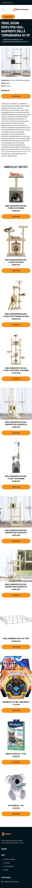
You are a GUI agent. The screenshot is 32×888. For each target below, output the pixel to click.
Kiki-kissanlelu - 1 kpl (16, 805)
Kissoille (12, 80)
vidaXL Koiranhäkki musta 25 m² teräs (16, 638)
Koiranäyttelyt (9, 866)
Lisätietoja (16, 96)
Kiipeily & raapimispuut (22, 80)
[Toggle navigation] (3, 9)
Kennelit (7, 863)
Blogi (6, 870)
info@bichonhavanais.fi (7, 2)
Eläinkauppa (8, 17)
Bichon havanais (10, 859)
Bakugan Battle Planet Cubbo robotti (16, 702)
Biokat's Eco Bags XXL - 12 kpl (16, 754)
